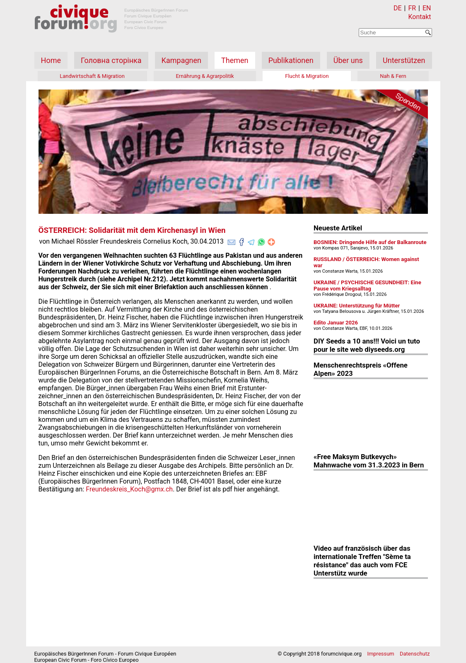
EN (427, 8)
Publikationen (291, 60)
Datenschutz (415, 654)
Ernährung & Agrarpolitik (205, 76)
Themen (234, 60)
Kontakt (419, 17)
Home (51, 60)
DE (398, 8)
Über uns (348, 60)
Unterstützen (404, 60)
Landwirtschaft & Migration (92, 76)
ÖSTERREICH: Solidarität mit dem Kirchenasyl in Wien (132, 230)
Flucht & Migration (306, 76)
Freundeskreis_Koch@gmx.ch (129, 489)
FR (412, 8)
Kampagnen (181, 60)
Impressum (380, 654)
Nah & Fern (393, 76)
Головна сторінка (111, 60)
